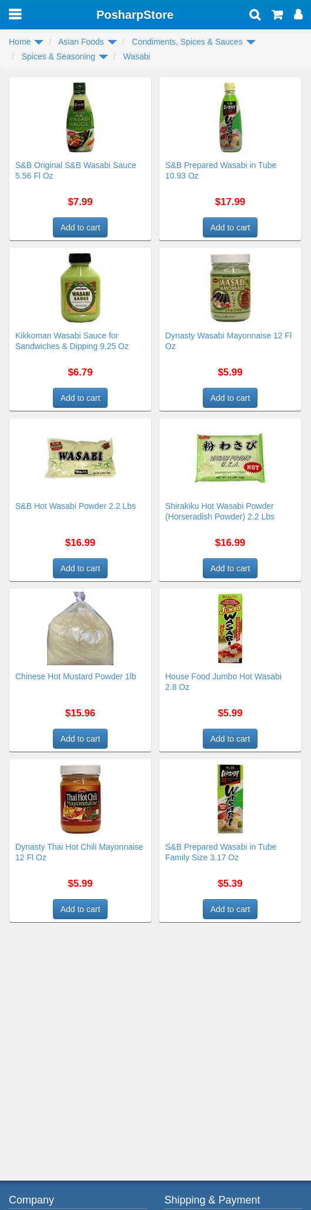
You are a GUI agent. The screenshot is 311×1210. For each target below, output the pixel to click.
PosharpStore (134, 14)
